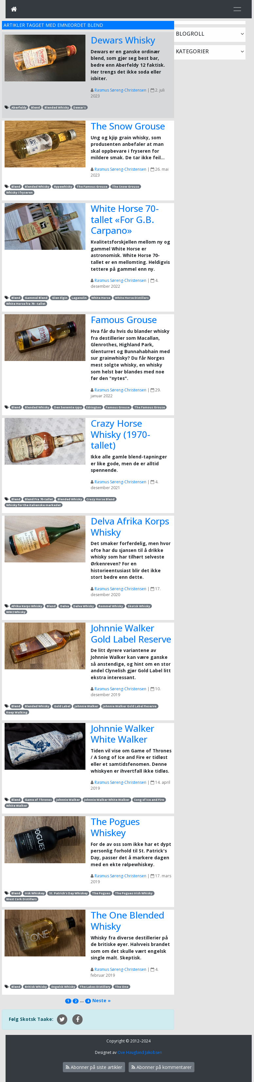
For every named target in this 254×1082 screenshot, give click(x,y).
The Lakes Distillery (95, 987)
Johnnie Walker (86, 706)
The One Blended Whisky (127, 920)
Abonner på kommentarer (161, 1067)
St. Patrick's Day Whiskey (68, 893)
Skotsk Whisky (139, 606)
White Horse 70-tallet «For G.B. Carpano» (125, 219)
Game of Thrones (38, 800)
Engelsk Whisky (63, 987)
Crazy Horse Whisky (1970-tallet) (120, 434)
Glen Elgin (59, 298)
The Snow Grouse (128, 126)
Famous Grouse (124, 319)
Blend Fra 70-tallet (39, 499)
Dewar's (79, 107)
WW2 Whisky (16, 612)
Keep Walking (16, 712)
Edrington (93, 407)
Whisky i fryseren (19, 192)
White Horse (100, 298)
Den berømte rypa (68, 407)
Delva (64, 606)
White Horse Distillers (132, 298)
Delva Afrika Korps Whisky (130, 526)
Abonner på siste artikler (94, 1067)
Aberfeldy (19, 107)
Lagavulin (79, 298)
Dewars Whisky (123, 40)
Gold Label (62, 706)
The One (121, 987)
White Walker (16, 805)
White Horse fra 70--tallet (25, 303)
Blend (35, 107)
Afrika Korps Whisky (26, 606)
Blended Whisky (57, 107)
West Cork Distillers (21, 899)
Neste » (101, 1000)
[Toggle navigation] (237, 9)
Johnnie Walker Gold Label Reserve (131, 633)
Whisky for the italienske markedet (33, 505)
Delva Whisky (83, 606)
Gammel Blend (36, 298)
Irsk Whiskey (35, 893)
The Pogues (101, 893)
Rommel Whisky (111, 606)
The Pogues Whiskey (115, 827)
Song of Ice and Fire (149, 800)
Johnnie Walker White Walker (122, 734)
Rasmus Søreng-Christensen (120, 90)
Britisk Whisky (36, 987)
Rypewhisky (63, 186)
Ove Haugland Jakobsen (140, 1052)
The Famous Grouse (92, 186)
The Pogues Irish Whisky (134, 893)
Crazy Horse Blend (100, 499)
